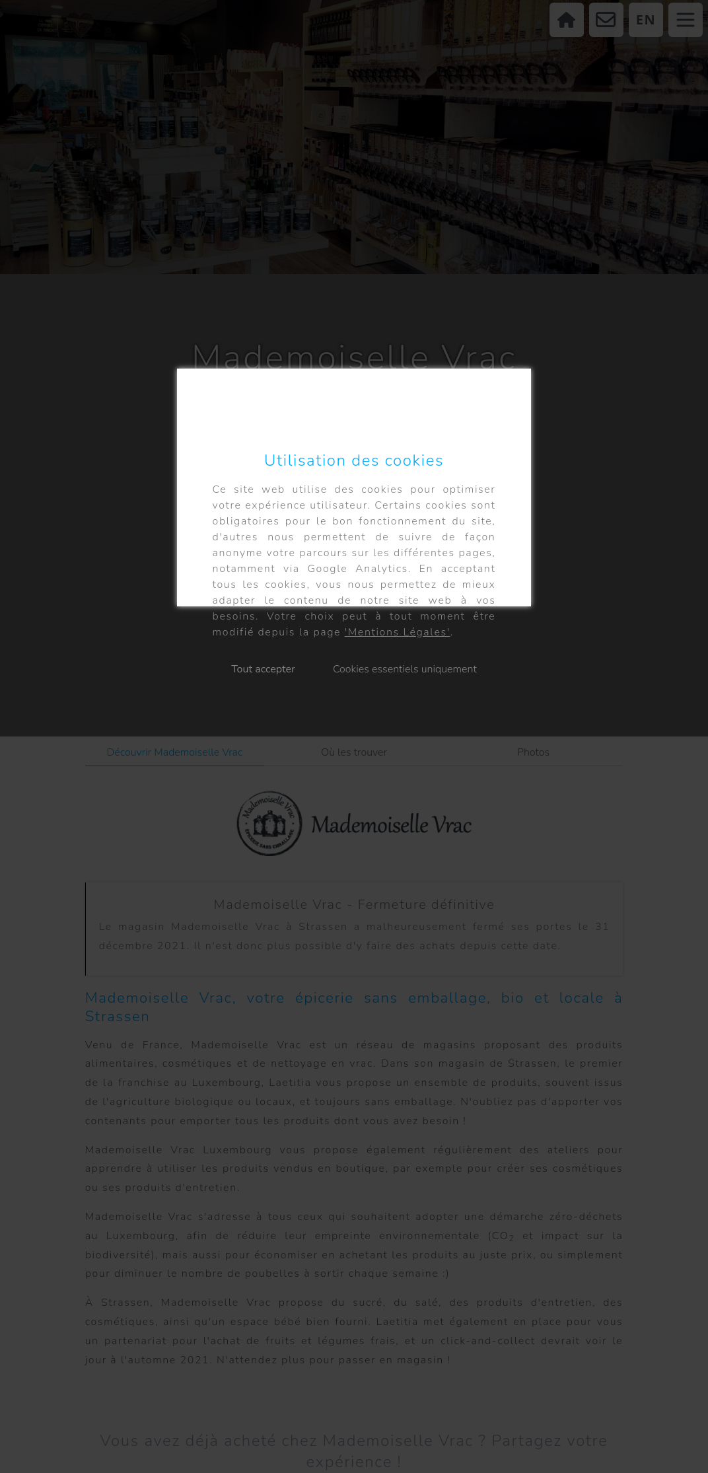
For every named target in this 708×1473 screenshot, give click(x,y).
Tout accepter (263, 669)
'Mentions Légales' (397, 632)
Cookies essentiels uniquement (405, 669)
